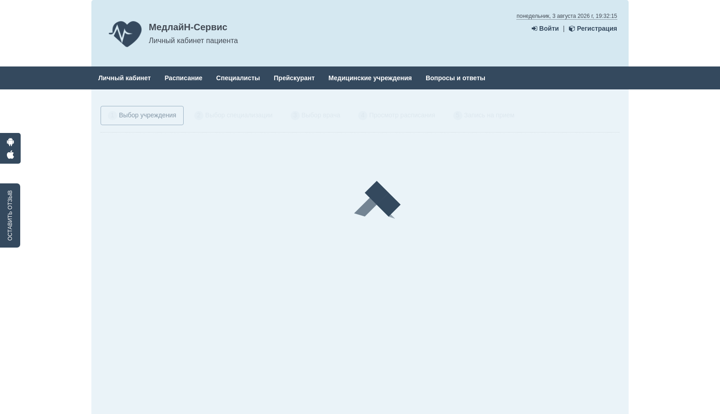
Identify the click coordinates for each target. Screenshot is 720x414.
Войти (545, 28)
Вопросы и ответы (455, 78)
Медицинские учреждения (370, 78)
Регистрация (593, 28)
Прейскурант (294, 78)
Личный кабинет (124, 78)
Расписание (183, 78)
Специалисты (238, 78)
